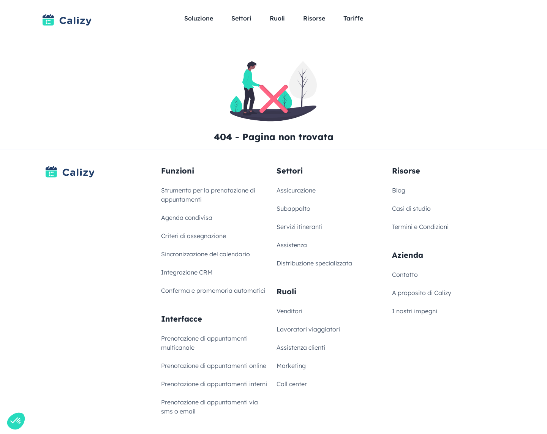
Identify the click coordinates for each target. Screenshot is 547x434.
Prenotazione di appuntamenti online (213, 365)
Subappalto (293, 208)
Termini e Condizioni (420, 226)
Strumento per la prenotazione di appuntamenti (208, 194)
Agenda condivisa (186, 217)
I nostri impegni (414, 311)
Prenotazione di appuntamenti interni (214, 384)
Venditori (289, 311)
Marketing (291, 365)
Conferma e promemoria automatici (213, 290)
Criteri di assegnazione (193, 236)
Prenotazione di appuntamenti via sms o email (209, 406)
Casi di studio (411, 208)
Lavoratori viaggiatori (308, 329)
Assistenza (292, 245)
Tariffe (353, 18)
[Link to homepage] (67, 20)
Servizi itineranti (300, 226)
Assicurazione (296, 190)
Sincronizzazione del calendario (205, 254)
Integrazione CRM (187, 272)
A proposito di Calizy (421, 293)
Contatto (405, 274)
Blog (398, 190)
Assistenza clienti (301, 347)
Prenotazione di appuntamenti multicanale (204, 343)
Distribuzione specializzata (314, 263)
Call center (292, 384)
